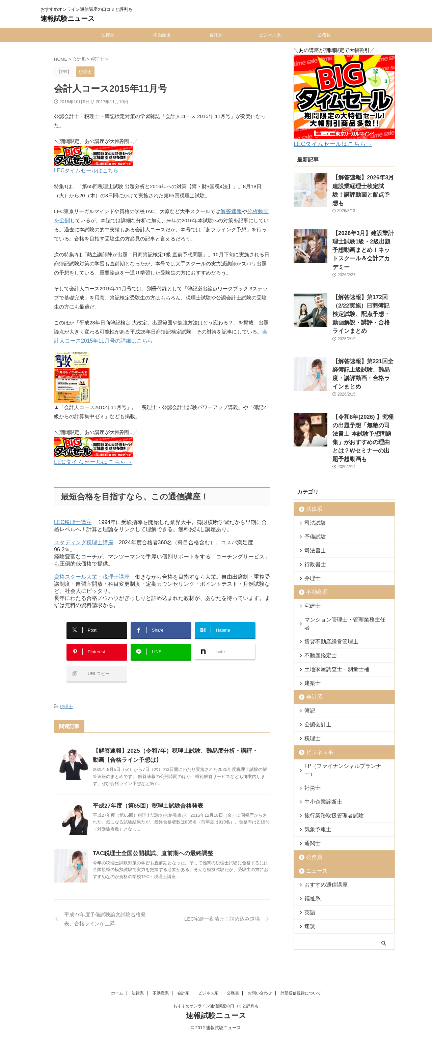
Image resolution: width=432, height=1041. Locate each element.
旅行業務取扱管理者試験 (328, 745)
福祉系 (310, 828)
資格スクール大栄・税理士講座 (92, 575)
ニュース (314, 800)
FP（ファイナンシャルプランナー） (339, 703)
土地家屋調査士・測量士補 (330, 606)
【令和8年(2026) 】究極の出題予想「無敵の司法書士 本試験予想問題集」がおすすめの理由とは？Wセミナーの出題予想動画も (363, 390)
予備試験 (312, 482)
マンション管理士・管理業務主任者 (339, 565)
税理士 (66, 695)
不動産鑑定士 (317, 593)
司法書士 (312, 496)
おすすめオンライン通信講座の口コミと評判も (216, 965)
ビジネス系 (270, 34)
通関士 (310, 772)
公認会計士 (315, 662)
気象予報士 (315, 758)
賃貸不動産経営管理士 (326, 579)
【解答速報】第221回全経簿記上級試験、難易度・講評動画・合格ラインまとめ (363, 335)
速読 (308, 855)
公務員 (324, 34)
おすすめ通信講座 (321, 814)
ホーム (117, 952)
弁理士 (310, 523)
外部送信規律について (300, 952)
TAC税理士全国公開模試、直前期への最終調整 (149, 841)
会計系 (215, 34)
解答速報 (230, 211)
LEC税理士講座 (72, 520)
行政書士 (312, 510)
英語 (308, 841)
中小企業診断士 (319, 731)
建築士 (310, 620)
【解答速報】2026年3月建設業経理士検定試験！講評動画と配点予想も (363, 183)
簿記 (308, 648)
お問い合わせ (260, 952)
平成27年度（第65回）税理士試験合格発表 (145, 793)
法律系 (107, 34)
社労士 (310, 717)
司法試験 (312, 468)
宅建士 (310, 551)
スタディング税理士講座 (83, 541)
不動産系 (162, 34)
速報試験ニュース (67, 18)
